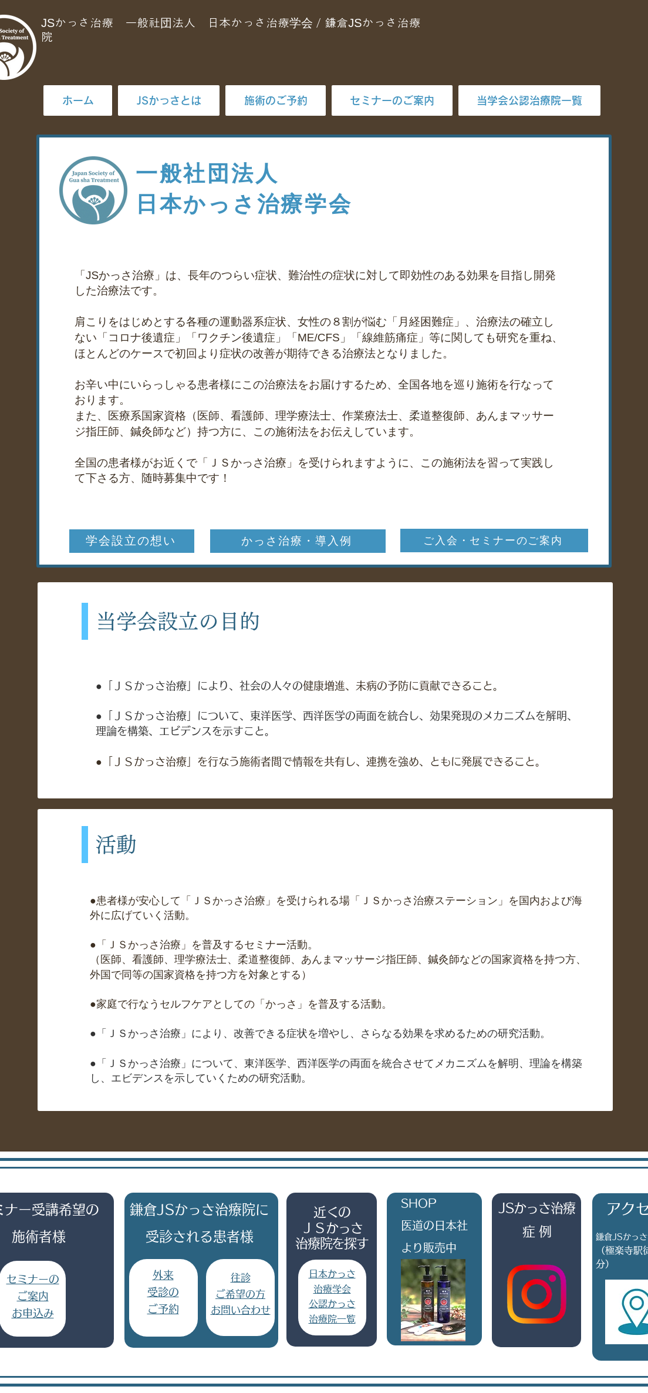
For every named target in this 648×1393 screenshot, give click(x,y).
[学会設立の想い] (131, 541)
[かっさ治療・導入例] (298, 541)
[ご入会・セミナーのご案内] (494, 540)
